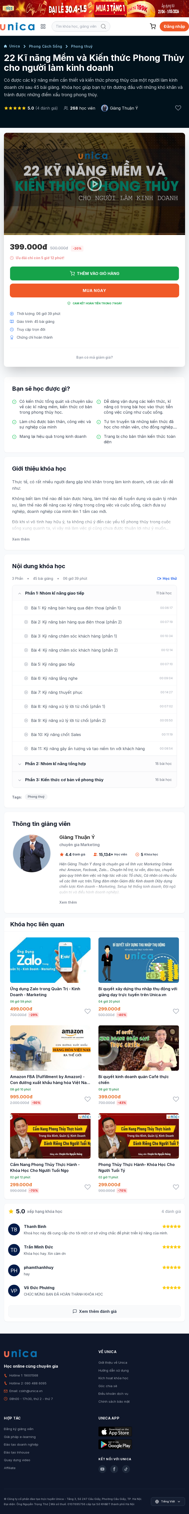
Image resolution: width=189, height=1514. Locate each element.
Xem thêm (21, 539)
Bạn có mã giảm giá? (94, 357)
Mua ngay (94, 290)
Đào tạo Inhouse (16, 1452)
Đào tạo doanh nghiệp (21, 1444)
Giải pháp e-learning (20, 1437)
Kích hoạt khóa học (113, 1378)
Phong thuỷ (82, 46)
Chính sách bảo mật (114, 1401)
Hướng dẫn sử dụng (113, 1370)
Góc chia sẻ (107, 1386)
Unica (12, 46)
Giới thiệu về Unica (112, 1362)
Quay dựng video (17, 1460)
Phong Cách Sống (46, 46)
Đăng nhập (174, 26)
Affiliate (10, 1468)
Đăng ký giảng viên (18, 1429)
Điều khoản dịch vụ (113, 1394)
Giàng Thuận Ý (124, 108)
